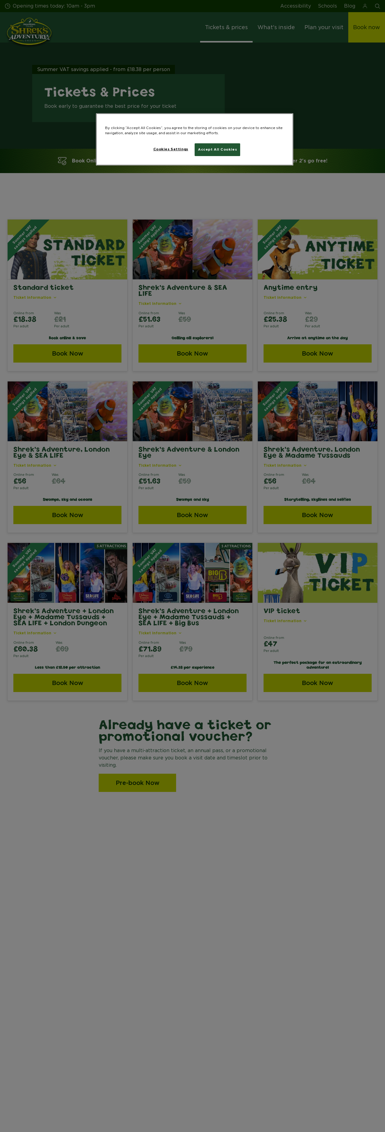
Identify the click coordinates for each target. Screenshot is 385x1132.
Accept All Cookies (217, 149)
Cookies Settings (170, 149)
